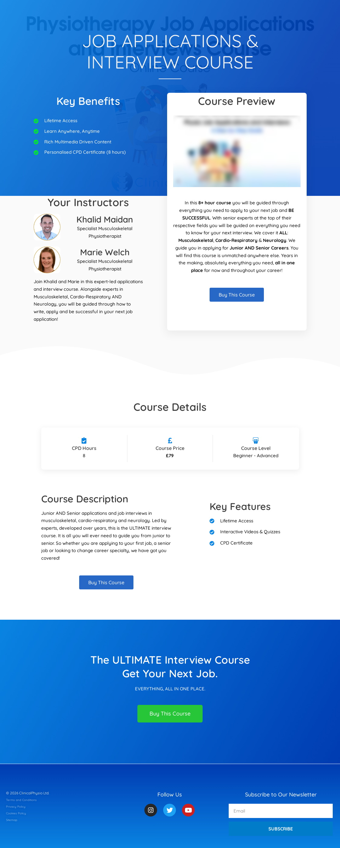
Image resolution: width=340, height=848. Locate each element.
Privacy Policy (17, 806)
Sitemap (13, 819)
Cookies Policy (18, 813)
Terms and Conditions (24, 799)
